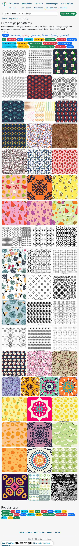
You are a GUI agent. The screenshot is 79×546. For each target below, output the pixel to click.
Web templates (67, 4)
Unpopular (64, 35)
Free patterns (51, 8)
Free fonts (39, 4)
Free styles (38, 8)
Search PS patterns (11, 14)
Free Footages (52, 4)
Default (5, 35)
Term (36, 532)
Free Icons (13, 8)
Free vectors (14, 4)
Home (4, 18)
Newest (25, 35)
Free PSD (63, 8)
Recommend (36, 35)
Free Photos (27, 4)
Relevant (46, 35)
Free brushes (26, 8)
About (49, 532)
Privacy (42, 532)
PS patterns (13, 18)
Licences (29, 532)
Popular (54, 35)
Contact (57, 532)
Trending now (15, 35)
